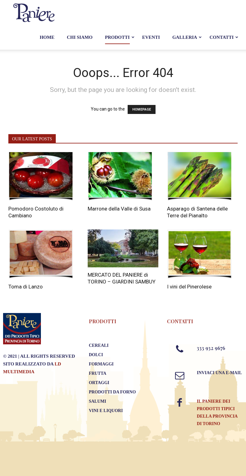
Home (47, 37)
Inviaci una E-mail (219, 372)
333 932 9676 (211, 348)
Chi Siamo (80, 37)
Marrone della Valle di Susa (119, 209)
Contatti (221, 37)
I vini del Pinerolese (189, 286)
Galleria (184, 37)
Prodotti (117, 37)
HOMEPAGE (141, 109)
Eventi (151, 37)
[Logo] (34, 12)
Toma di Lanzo (25, 286)
